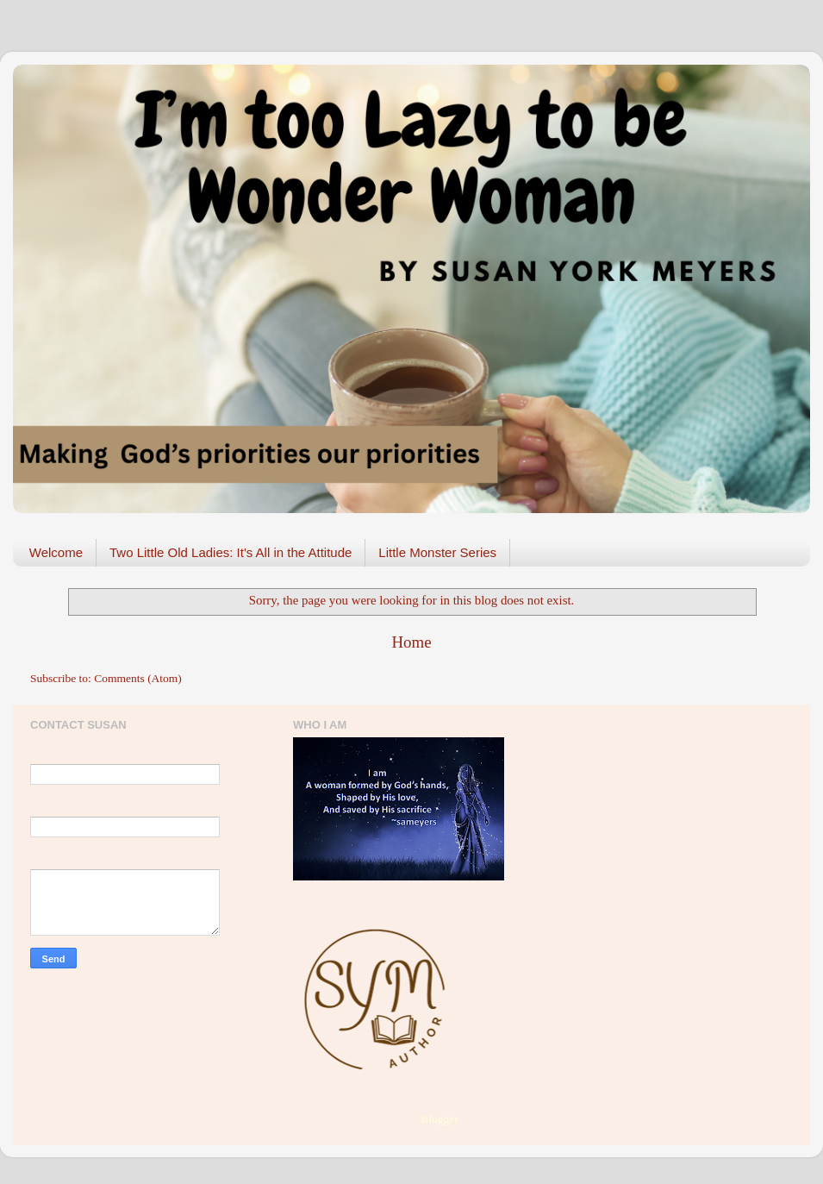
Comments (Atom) (138, 678)
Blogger (439, 1118)
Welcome (56, 552)
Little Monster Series (437, 552)
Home (411, 642)
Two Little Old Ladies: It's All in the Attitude (230, 552)
